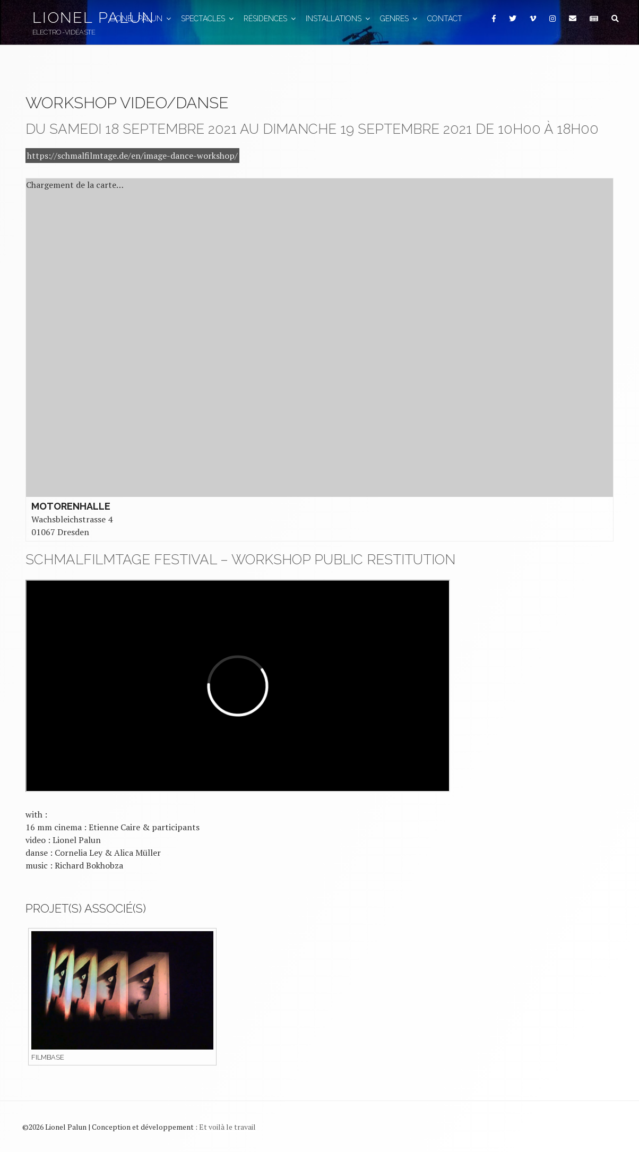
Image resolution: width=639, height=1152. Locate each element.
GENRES (399, 18)
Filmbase (47, 1057)
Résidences (270, 18)
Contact (444, 18)
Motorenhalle (70, 506)
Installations (339, 18)
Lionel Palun (93, 17)
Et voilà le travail (227, 1127)
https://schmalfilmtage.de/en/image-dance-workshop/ (132, 155)
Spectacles (208, 18)
